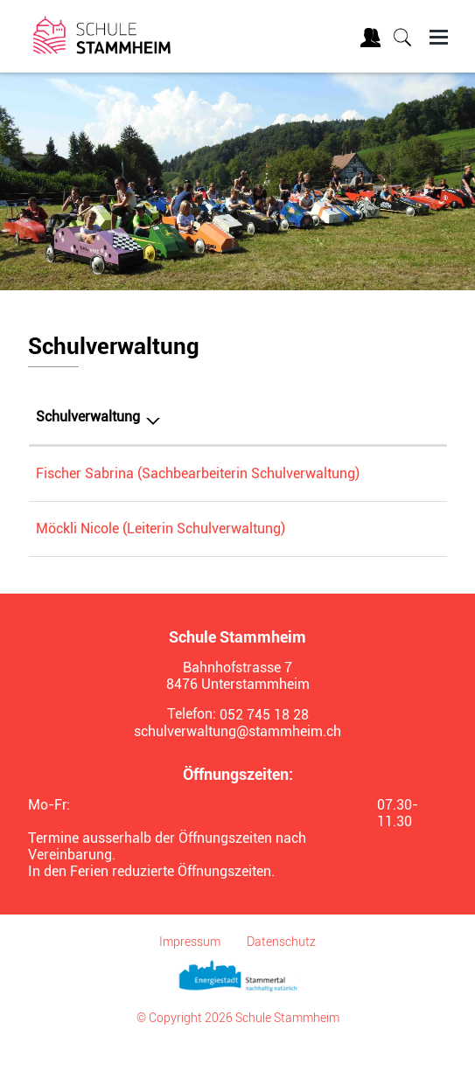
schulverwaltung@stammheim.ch (237, 757)
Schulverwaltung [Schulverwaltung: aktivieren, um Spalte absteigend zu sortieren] (88, 416)
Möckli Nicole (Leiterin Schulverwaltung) (160, 554)
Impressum (189, 968)
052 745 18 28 (395, 473)
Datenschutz (281, 968)
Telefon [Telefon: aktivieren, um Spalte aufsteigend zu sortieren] (373, 416)
